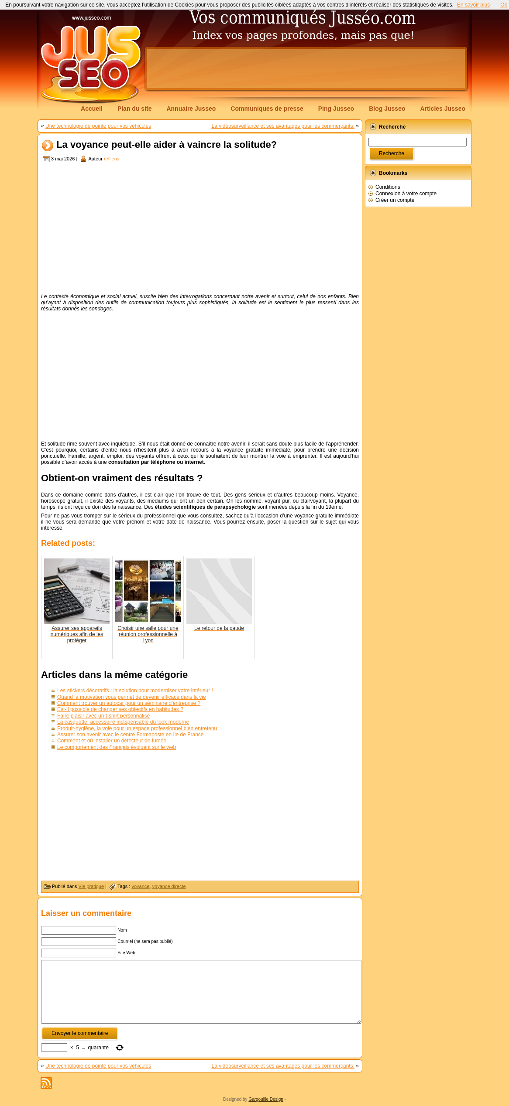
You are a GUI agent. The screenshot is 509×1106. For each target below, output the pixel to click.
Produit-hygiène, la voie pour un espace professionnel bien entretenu (137, 728)
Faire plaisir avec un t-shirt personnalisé (103, 716)
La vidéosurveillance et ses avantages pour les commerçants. (282, 126)
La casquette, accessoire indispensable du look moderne (123, 722)
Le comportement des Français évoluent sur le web (116, 747)
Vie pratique (91, 886)
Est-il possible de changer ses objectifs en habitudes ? (120, 709)
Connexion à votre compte (406, 194)
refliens (111, 158)
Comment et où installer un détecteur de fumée (111, 741)
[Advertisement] (306, 68)
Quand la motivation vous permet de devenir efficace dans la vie (131, 697)
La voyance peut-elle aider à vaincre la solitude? (166, 145)
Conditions (387, 187)
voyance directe (169, 886)
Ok (503, 5)
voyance (140, 886)
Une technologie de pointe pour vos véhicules (98, 126)
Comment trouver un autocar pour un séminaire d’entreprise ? (128, 703)
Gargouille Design (265, 1099)
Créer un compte (394, 200)
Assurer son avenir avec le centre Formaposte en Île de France (130, 735)
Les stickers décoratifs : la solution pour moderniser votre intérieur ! (135, 690)
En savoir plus (473, 5)
